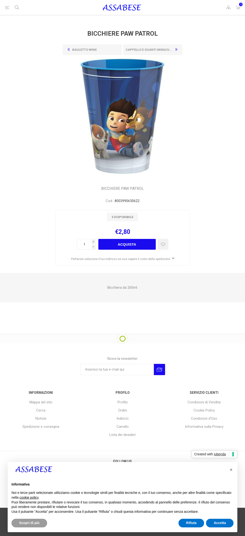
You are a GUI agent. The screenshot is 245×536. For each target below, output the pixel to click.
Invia (159, 369)
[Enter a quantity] (84, 244)
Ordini (122, 410)
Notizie (40, 418)
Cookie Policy (204, 410)
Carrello (123, 426)
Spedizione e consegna (40, 426)
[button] (231, 470)
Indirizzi (122, 418)
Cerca (40, 410)
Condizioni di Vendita (204, 402)
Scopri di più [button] (29, 523)
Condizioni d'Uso (204, 418)
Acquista (127, 244)
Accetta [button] (220, 523)
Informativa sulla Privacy (204, 426)
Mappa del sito (40, 402)
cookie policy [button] (28, 497)
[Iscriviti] (117, 369)
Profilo (122, 402)
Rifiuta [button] (191, 523)
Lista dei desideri (122, 435)
